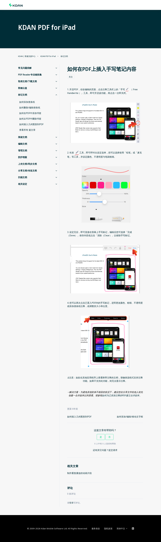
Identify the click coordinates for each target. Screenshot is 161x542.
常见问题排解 (25, 67)
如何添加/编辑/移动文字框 (130, 416)
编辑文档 (22, 143)
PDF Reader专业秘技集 (30, 74)
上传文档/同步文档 (27, 163)
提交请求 (112, 450)
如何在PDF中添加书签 (30, 113)
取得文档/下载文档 (27, 81)
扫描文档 (22, 177)
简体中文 (122, 528)
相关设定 (22, 184)
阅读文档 (22, 137)
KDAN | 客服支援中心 (27, 56)
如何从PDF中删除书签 (30, 118)
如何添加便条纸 (27, 101)
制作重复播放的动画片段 (79, 473)
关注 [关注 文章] (71, 76)
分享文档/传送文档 (27, 170)
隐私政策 (108, 528)
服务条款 (96, 528)
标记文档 (64, 56)
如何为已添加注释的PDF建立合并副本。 (122, 395)
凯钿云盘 (22, 88)
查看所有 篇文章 (27, 129)
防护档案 (22, 157)
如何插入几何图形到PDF (79, 416)
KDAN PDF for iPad (48, 56)
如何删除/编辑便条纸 (29, 107)
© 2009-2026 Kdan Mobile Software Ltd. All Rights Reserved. (57, 528)
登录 (71, 502)
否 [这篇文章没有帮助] (109, 437)
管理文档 (22, 150)
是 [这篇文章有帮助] (101, 437)
